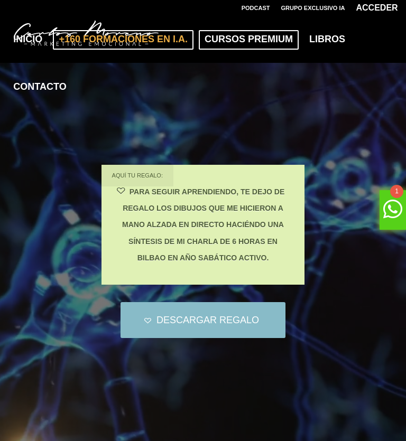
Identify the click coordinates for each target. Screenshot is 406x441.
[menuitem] (256, 8)
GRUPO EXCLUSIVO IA (313, 8)
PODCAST (256, 8)
